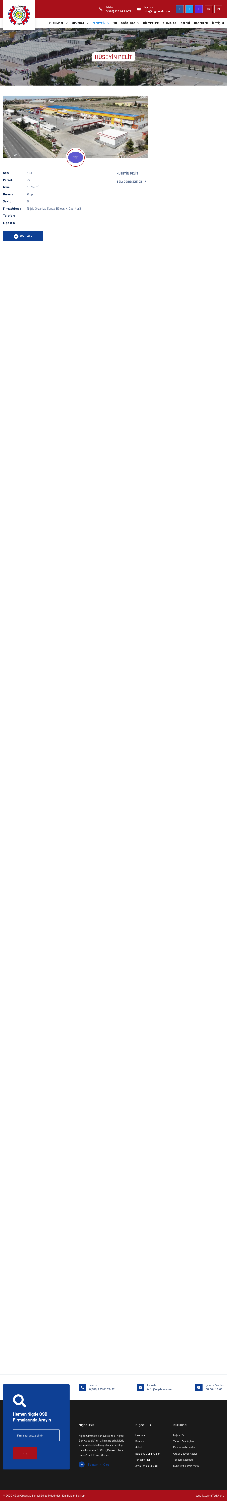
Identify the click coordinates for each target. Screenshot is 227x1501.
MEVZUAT (78, 23)
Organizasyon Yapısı (185, 1454)
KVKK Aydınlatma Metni (186, 1466)
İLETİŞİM (218, 23)
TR (208, 9)
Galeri (138, 1447)
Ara (25, 1453)
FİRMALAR (169, 23)
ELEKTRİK (98, 23)
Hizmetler (141, 1435)
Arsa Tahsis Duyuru (146, 1466)
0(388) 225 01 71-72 (118, 11)
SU (115, 23)
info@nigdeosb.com (157, 11)
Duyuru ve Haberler (184, 1447)
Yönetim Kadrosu (183, 1460)
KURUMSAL (56, 23)
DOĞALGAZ (128, 23)
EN (218, 9)
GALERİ (185, 23)
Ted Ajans (218, 1495)
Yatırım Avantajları (183, 1441)
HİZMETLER (151, 23)
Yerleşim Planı (143, 1460)
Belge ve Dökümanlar (147, 1454)
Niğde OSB (179, 1435)
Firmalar (140, 1441)
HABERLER (201, 23)
